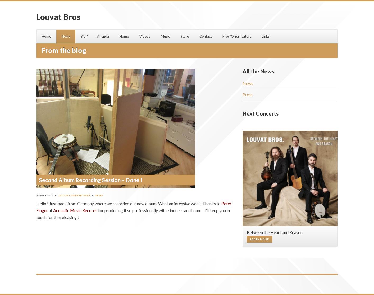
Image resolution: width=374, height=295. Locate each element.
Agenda (103, 36)
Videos (144, 36)
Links (266, 36)
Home (46, 36)
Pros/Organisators (236, 36)
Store (184, 36)
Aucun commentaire (74, 195)
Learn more (259, 239)
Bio (83, 36)
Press (248, 94)
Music (165, 36)
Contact (205, 36)
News (66, 36)
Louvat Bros (58, 16)
